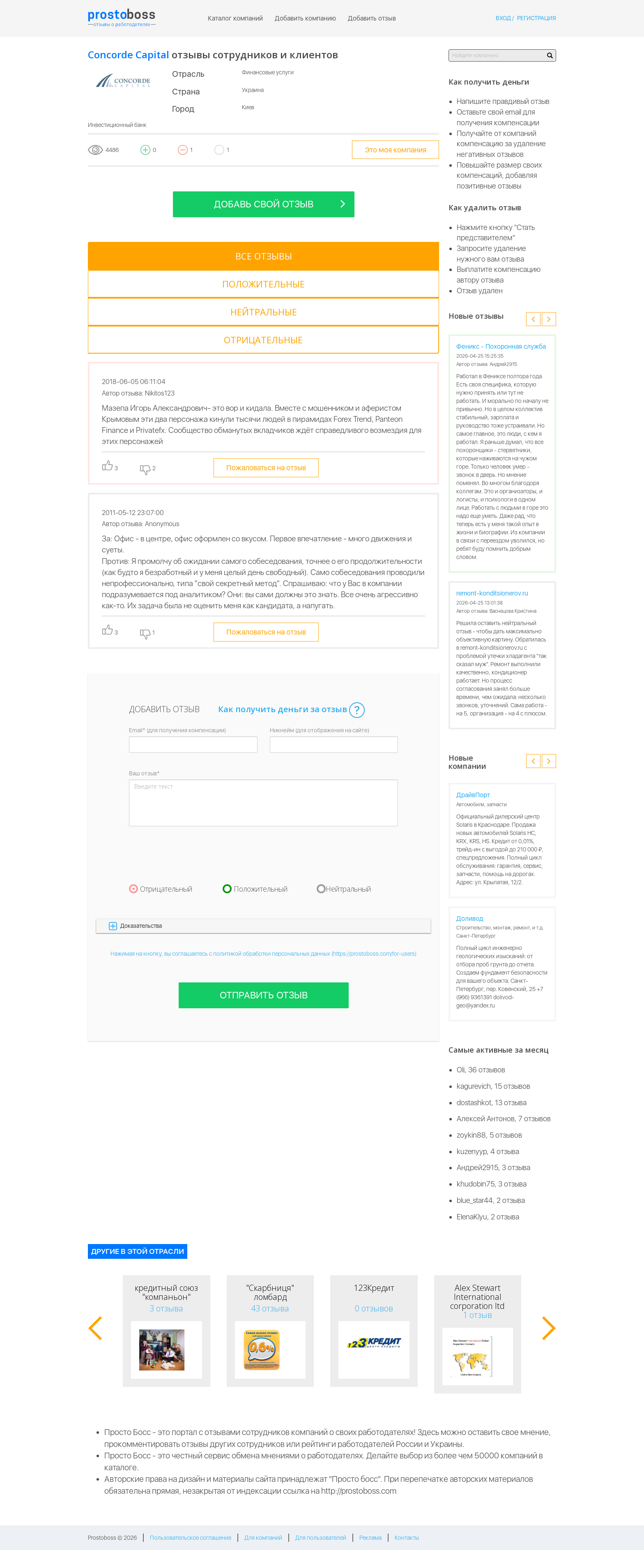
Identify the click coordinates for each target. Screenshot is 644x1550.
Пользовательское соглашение (190, 1537)
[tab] (124, 256)
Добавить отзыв (372, 18)
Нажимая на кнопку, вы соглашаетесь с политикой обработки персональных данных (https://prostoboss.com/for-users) (263, 869)
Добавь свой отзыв (279, 203)
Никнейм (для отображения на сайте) (319, 646)
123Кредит (374, 1287)
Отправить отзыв (264, 911)
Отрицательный (166, 804)
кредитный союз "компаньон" (166, 1292)
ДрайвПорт (473, 795)
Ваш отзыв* (144, 689)
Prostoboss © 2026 (112, 1537)
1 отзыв (477, 1314)
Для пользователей (320, 1537)
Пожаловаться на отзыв (266, 383)
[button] (263, 842)
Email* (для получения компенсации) (177, 646)
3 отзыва (166, 1308)
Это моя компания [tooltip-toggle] (395, 149)
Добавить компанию (305, 18)
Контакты (407, 1537)
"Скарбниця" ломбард (270, 1292)
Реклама (370, 1537)
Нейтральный (348, 804)
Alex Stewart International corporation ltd (477, 1296)
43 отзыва (270, 1308)
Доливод (469, 918)
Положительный (261, 804)
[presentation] (191, 770)
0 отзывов (374, 1308)
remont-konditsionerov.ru (492, 593)
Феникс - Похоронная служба (501, 346)
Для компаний (263, 1537)
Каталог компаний (235, 18)
